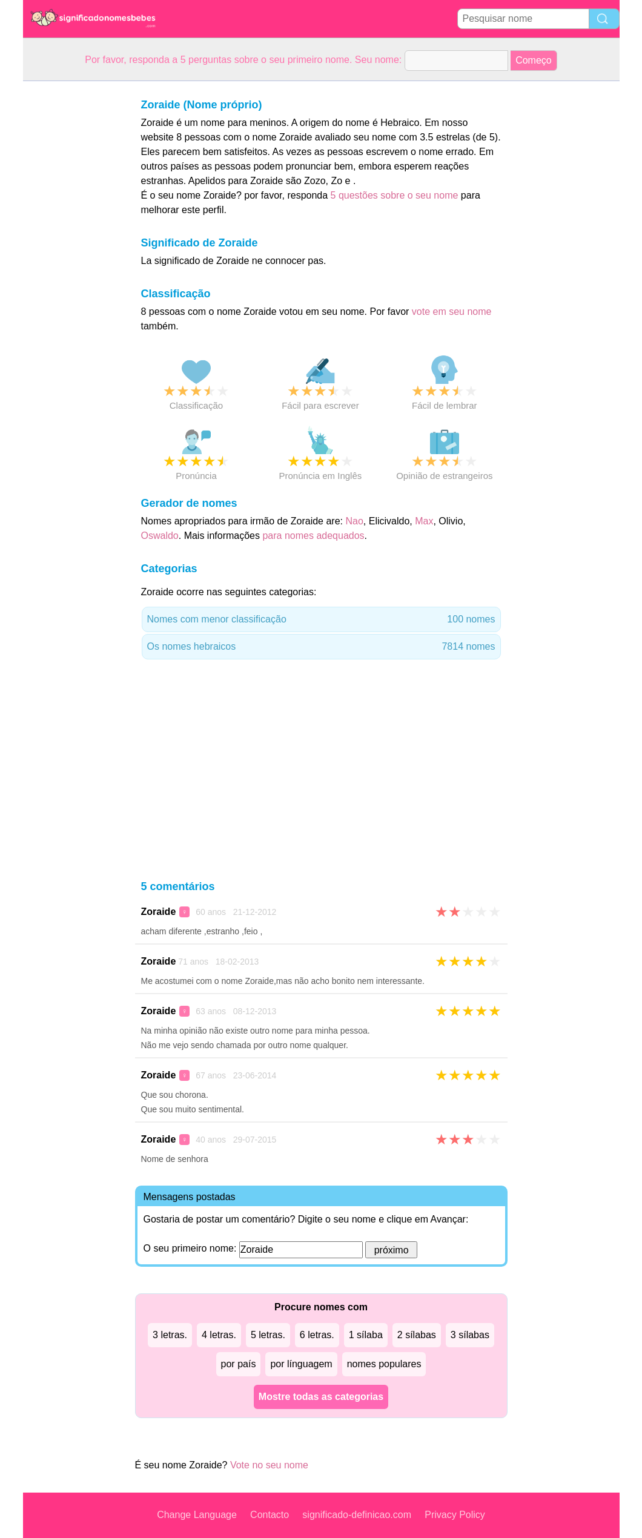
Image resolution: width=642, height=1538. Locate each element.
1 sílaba (366, 1335)
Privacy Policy (455, 1515)
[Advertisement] (71, 262)
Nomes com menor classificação (321, 619)
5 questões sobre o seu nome (394, 195)
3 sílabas (470, 1335)
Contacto (269, 1515)
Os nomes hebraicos (321, 646)
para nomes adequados (313, 535)
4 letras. (219, 1335)
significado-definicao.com (356, 1515)
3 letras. (170, 1335)
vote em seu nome (452, 311)
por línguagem (301, 1364)
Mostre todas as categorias (321, 1396)
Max (424, 521)
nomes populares (384, 1364)
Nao (354, 521)
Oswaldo (160, 535)
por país (238, 1364)
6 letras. (317, 1335)
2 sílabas (416, 1335)
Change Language (197, 1515)
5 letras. (268, 1335)
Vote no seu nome (269, 1465)
